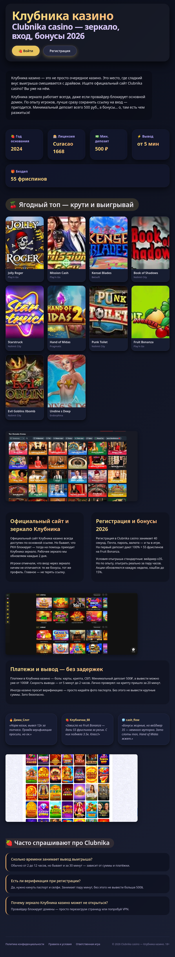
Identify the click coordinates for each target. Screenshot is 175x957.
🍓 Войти (25, 51)
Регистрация (60, 51)
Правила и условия (60, 944)
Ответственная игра (88, 944)
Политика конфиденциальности (25, 944)
